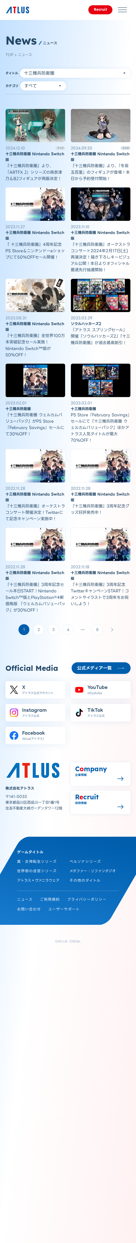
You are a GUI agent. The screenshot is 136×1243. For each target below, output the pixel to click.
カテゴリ (11, 85)
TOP (9, 54)
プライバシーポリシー (87, 899)
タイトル (11, 73)
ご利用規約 (50, 899)
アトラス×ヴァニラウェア (38, 880)
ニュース (25, 54)
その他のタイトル (85, 880)
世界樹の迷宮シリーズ (37, 871)
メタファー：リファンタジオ (92, 871)
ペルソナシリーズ (85, 861)
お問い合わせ (29, 909)
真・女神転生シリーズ (37, 861)
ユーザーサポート (64, 909)
